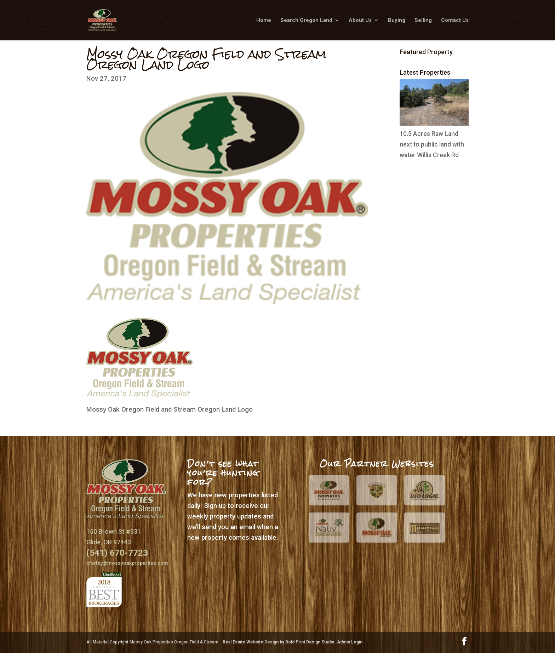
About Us (360, 20)
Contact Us (455, 20)
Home (263, 20)
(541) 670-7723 (117, 553)
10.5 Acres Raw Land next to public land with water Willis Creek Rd (432, 144)
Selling (423, 20)
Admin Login (349, 642)
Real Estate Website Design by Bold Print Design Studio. (280, 642)
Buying (396, 20)
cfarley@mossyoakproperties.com (127, 563)
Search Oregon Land (306, 20)
